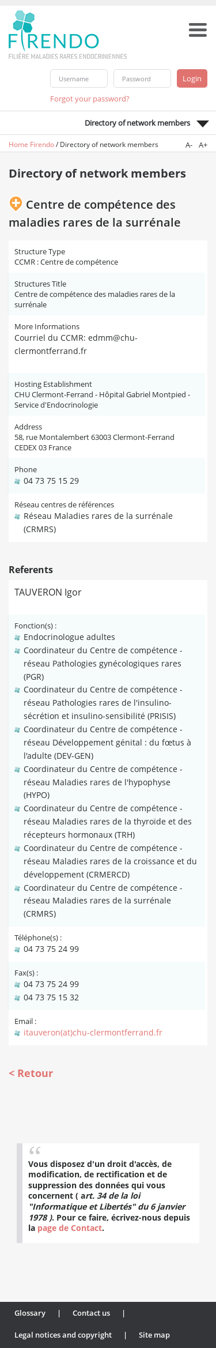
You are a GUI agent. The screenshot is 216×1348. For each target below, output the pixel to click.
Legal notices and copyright (63, 1335)
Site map (154, 1335)
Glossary (30, 1313)
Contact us (91, 1313)
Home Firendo (31, 144)
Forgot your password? (90, 98)
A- (188, 145)
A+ (203, 145)
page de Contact (69, 1227)
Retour (35, 1073)
